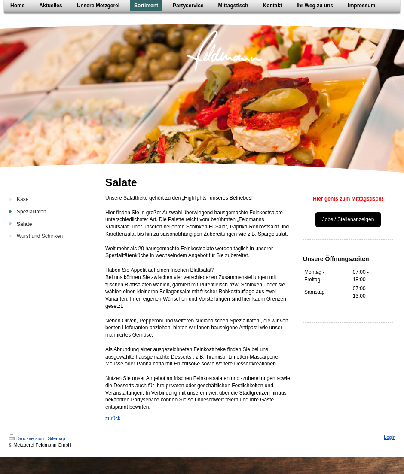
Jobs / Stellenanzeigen (348, 219)
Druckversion (26, 438)
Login (389, 437)
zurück (112, 419)
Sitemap (56, 438)
